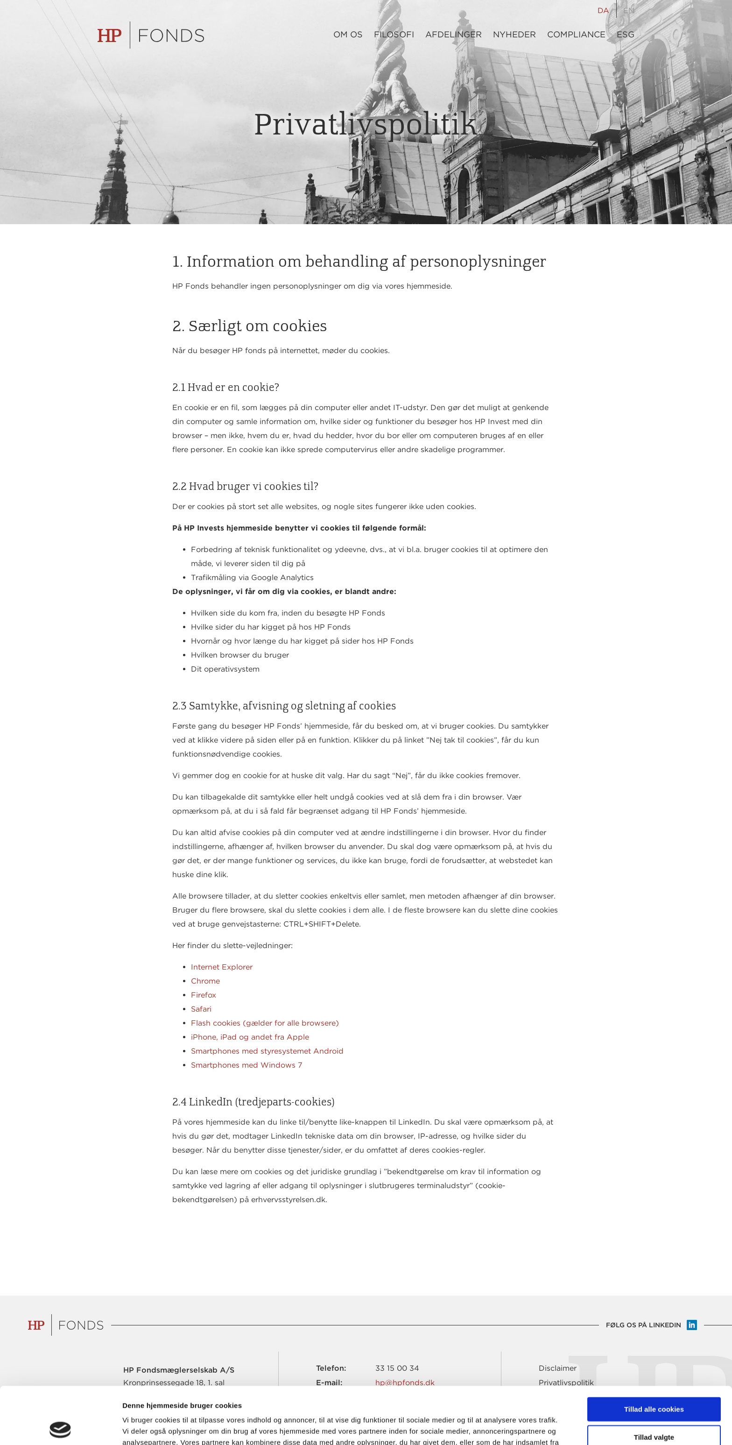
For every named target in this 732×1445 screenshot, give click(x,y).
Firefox (203, 995)
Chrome (205, 981)
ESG (625, 34)
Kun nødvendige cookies (654, 1407)
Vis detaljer (485, 1427)
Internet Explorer (222, 967)
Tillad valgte (654, 1380)
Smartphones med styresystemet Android (267, 1051)
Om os (348, 34)
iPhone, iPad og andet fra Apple (250, 1037)
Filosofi (394, 34)
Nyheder (514, 34)
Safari (201, 1009)
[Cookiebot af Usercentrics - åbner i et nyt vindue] (60, 1427)
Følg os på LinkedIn (643, 1325)
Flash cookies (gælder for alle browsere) (265, 1023)
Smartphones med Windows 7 (247, 1065)
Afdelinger (453, 34)
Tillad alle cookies (654, 1352)
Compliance (576, 34)
